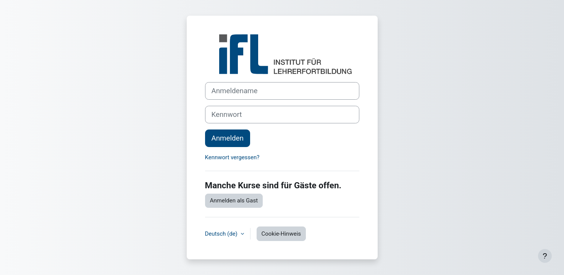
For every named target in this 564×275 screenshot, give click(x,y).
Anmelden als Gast (234, 200)
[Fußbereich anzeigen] (545, 256)
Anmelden (228, 138)
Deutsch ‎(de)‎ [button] (222, 233)
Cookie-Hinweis (281, 233)
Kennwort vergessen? (232, 157)
